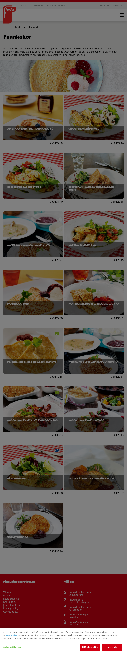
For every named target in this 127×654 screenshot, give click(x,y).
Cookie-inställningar (12, 647)
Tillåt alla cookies (90, 647)
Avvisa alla (112, 647)
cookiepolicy (11, 635)
